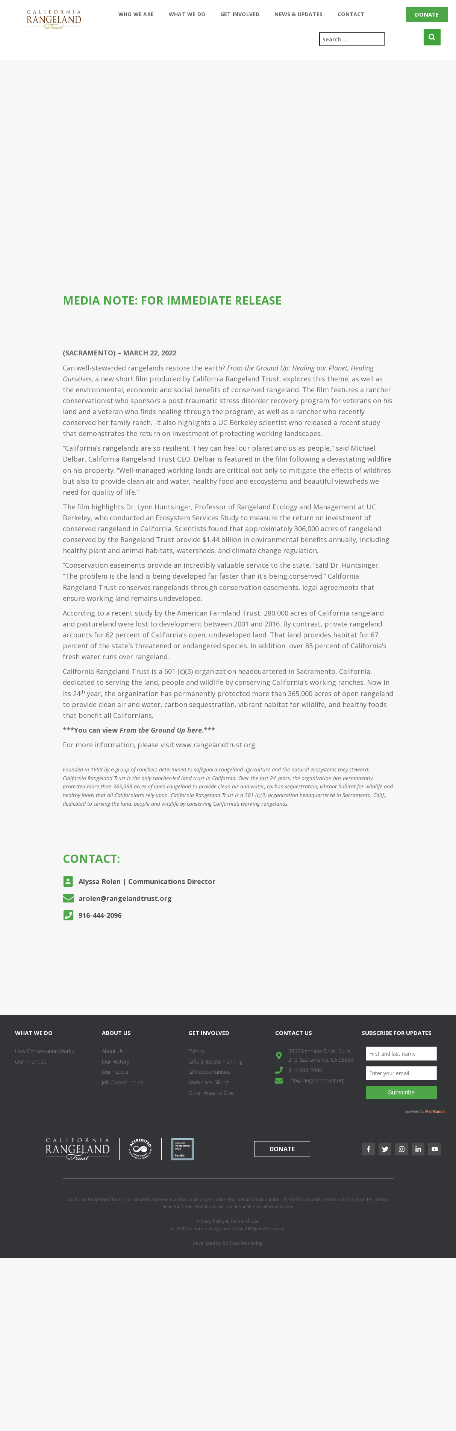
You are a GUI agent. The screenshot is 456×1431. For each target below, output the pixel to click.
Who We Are (136, 14)
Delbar (204, 458)
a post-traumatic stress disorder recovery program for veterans (266, 400)
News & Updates (298, 14)
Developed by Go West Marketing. (228, 1243)
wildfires (377, 470)
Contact (351, 14)
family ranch (131, 422)
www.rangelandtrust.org (215, 744)
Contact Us (293, 1032)
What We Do (187, 14)
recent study (359, 422)
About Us (116, 1032)
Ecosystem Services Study (197, 517)
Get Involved (239, 14)
